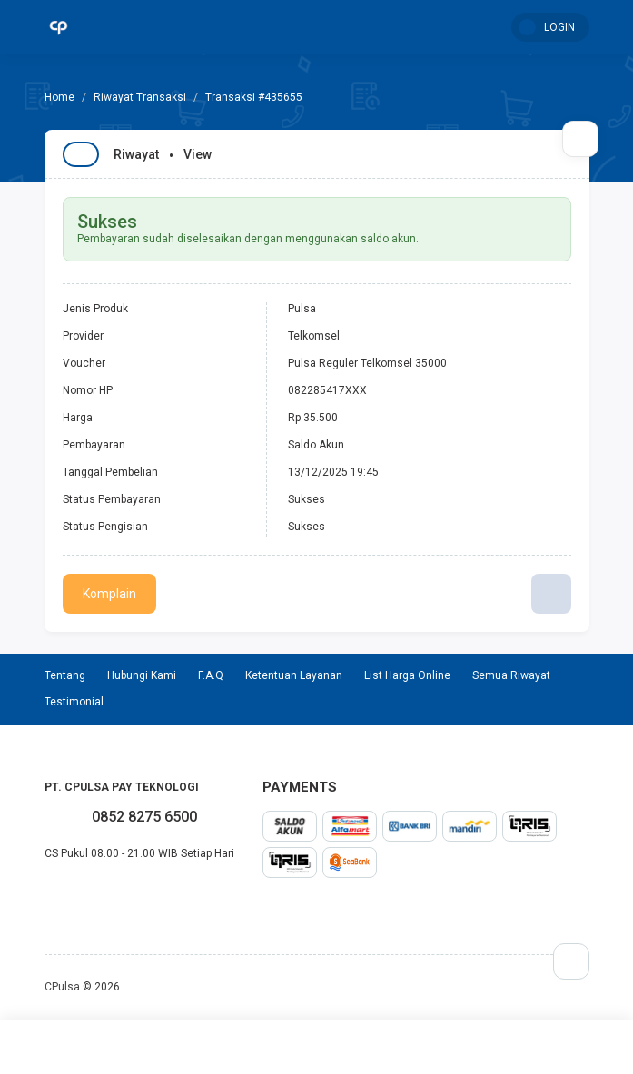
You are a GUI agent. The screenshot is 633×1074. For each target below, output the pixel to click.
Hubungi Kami (141, 675)
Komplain (109, 593)
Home (113, 1047)
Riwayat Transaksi (140, 97)
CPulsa (62, 986)
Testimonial (385, 1047)
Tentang (65, 675)
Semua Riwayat (511, 675)
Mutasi (521, 1047)
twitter (59, 892)
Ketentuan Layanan (293, 675)
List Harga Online (407, 675)
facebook (44, 892)
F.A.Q (210, 675)
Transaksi (249, 1047)
